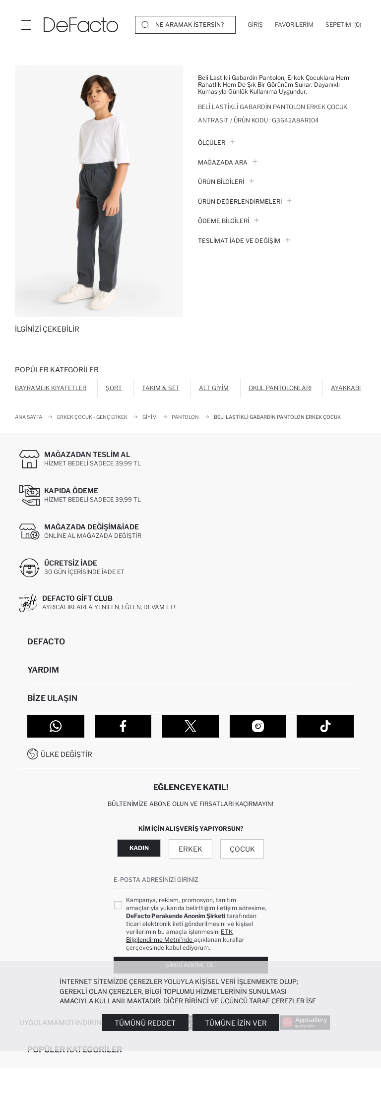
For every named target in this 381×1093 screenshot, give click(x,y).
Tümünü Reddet (145, 1023)
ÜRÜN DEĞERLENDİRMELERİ (245, 201)
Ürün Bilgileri (226, 181)
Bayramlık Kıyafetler (50, 388)
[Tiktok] (325, 726)
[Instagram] (258, 726)
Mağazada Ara (227, 162)
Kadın (139, 848)
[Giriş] (255, 24)
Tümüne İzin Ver (236, 1023)
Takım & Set (161, 388)
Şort (114, 388)
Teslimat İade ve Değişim (244, 240)
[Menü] (26, 25)
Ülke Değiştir (66, 754)
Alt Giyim (214, 388)
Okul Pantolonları (280, 388)
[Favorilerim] (294, 24)
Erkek (190, 849)
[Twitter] (190, 726)
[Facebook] (123, 726)
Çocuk (242, 849)
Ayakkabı (346, 388)
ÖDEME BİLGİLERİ (228, 221)
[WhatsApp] (55, 726)
